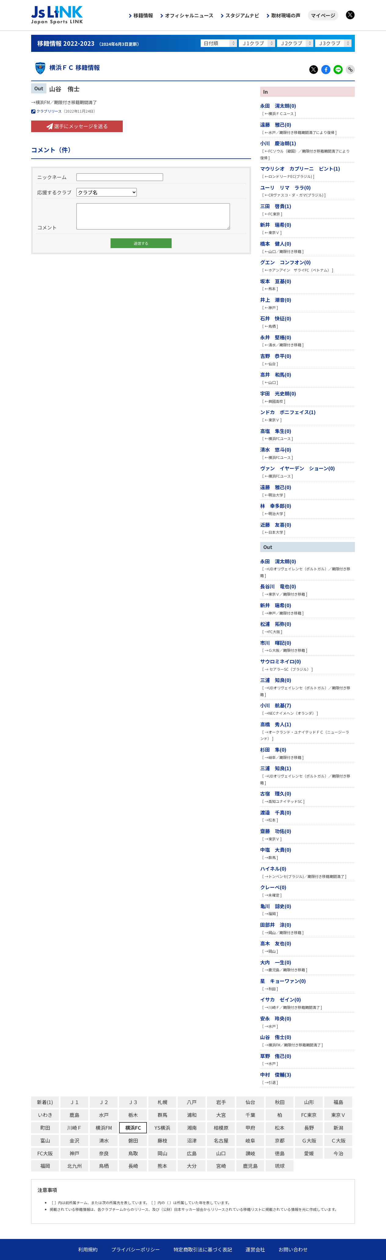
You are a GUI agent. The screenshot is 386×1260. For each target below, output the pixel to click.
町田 (45, 1127)
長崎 (133, 1165)
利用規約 (88, 1249)
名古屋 (221, 1140)
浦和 (192, 1114)
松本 (280, 1127)
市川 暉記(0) (275, 642)
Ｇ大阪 (309, 1140)
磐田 (133, 1140)
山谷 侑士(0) (275, 1037)
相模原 (221, 1127)
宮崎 (221, 1165)
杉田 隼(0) (273, 749)
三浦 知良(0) (275, 680)
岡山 (162, 1153)
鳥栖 (104, 1165)
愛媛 (309, 1153)
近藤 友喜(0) (275, 524)
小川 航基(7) (275, 705)
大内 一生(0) (275, 962)
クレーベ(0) (273, 887)
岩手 (221, 1102)
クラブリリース (46, 111)
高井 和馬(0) (275, 374)
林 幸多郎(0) (275, 505)
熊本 (162, 1165)
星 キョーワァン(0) (283, 980)
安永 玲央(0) (275, 1018)
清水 (104, 1140)
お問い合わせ (293, 1249)
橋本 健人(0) (275, 243)
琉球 (280, 1165)
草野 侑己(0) (275, 1056)
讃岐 (250, 1153)
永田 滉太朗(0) (278, 105)
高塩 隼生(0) (275, 431)
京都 (280, 1140)
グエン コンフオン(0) (285, 262)
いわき (45, 1114)
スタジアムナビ (242, 15)
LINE (338, 69)
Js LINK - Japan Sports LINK (57, 15)
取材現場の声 (285, 15)
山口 (221, 1153)
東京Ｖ (338, 1114)
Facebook (325, 69)
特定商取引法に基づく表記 (202, 1249)
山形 (309, 1102)
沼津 (192, 1140)
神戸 (74, 1153)
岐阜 (250, 1140)
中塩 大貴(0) (275, 849)
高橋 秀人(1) (275, 724)
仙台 (250, 1102)
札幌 (162, 1102)
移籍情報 (143, 15)
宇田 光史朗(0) (278, 393)
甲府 (250, 1127)
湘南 (192, 1127)
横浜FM (104, 1127)
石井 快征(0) (275, 318)
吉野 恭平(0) (275, 355)
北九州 (74, 1165)
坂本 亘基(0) (275, 281)
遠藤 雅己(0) (275, 124)
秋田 (280, 1102)
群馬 (162, 1114)
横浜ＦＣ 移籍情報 (65, 67)
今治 (338, 1153)
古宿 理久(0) (275, 793)
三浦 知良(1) (275, 768)
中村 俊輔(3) (275, 1074)
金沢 (74, 1140)
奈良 (104, 1153)
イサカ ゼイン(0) (280, 999)
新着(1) (45, 1102)
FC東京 (309, 1114)
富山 (45, 1140)
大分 (192, 1165)
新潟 (338, 1127)
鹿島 (74, 1114)
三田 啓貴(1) (275, 206)
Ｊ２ (104, 1102)
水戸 (104, 1114)
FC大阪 (45, 1153)
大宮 (221, 1114)
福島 (338, 1102)
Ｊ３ (133, 1102)
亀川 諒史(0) (275, 906)
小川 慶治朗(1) (278, 143)
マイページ (323, 15)
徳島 (280, 1153)
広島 (192, 1153)
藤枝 (162, 1140)
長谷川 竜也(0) (278, 586)
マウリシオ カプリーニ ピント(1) (300, 168)
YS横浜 (162, 1127)
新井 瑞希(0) (275, 224)
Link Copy (350, 69)
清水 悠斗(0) (275, 449)
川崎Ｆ (74, 1127)
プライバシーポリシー (135, 1249)
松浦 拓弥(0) (275, 623)
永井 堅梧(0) (275, 337)
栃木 (133, 1114)
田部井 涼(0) (275, 924)
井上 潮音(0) (275, 299)
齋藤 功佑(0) (275, 831)
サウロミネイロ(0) (280, 661)
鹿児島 (250, 1165)
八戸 (192, 1102)
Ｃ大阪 (338, 1140)
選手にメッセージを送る (77, 126)
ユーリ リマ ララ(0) (285, 187)
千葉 (250, 1114)
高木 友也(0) (275, 943)
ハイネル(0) (273, 868)
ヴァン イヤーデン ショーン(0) (297, 468)
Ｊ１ (74, 1102)
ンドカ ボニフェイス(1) (288, 412)
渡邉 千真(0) (275, 812)
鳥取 (133, 1153)
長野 (309, 1127)
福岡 (45, 1165)
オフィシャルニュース (189, 15)
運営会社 (255, 1249)
